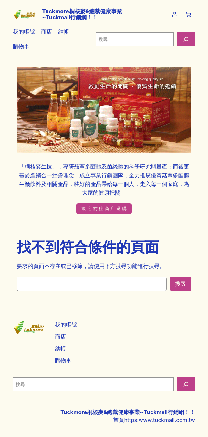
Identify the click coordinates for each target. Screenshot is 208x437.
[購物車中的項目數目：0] (188, 14)
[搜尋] (186, 39)
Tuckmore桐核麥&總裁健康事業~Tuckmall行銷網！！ (82, 14)
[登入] (175, 14)
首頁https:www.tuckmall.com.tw (154, 420)
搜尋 (180, 283)
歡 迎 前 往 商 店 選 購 (104, 208)
